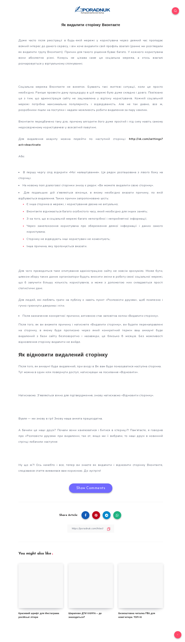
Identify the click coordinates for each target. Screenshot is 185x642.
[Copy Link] (90, 528)
